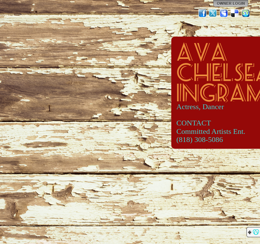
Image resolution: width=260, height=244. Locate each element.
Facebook (202, 13)
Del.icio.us (235, 13)
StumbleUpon (246, 13)
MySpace (224, 13)
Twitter (213, 13)
